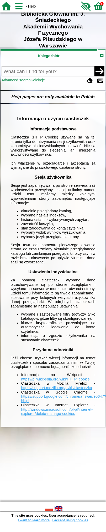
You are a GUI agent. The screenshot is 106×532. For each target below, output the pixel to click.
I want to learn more (34, 520)
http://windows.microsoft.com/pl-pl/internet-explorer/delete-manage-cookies (57, 411)
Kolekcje (38, 80)
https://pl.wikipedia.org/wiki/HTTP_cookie (55, 379)
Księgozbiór (48, 56)
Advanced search (16, 80)
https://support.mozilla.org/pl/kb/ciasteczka (56, 388)
